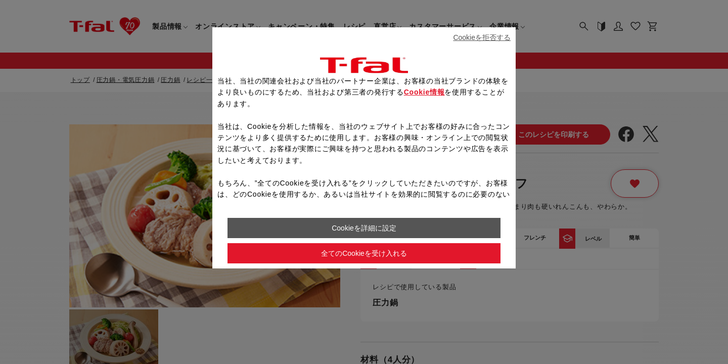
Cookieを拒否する (482, 37)
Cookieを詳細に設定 (364, 228)
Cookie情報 (424, 92)
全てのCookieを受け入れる (364, 253)
